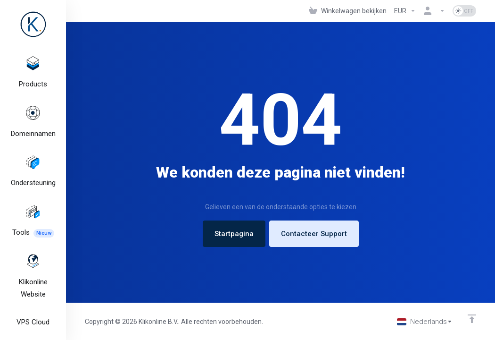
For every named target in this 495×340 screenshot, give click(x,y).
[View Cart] (347, 11)
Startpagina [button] (234, 234)
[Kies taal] (424, 321)
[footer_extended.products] (33, 72)
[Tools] (33, 213)
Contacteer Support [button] (314, 234)
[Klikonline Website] (33, 267)
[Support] (33, 166)
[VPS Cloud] (33, 310)
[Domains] (33, 119)
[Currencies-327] (405, 11)
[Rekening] (434, 11)
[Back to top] (472, 319)
